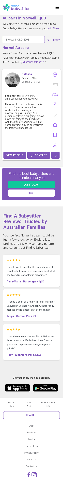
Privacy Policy (31, 453)
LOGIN (31, 193)
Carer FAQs (29, 404)
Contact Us (31, 466)
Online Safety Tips (48, 404)
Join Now (53, 28)
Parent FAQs (11, 404)
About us (31, 459)
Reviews (31, 432)
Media (31, 439)
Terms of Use (32, 446)
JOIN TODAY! (31, 184)
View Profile (14, 155)
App (31, 425)
